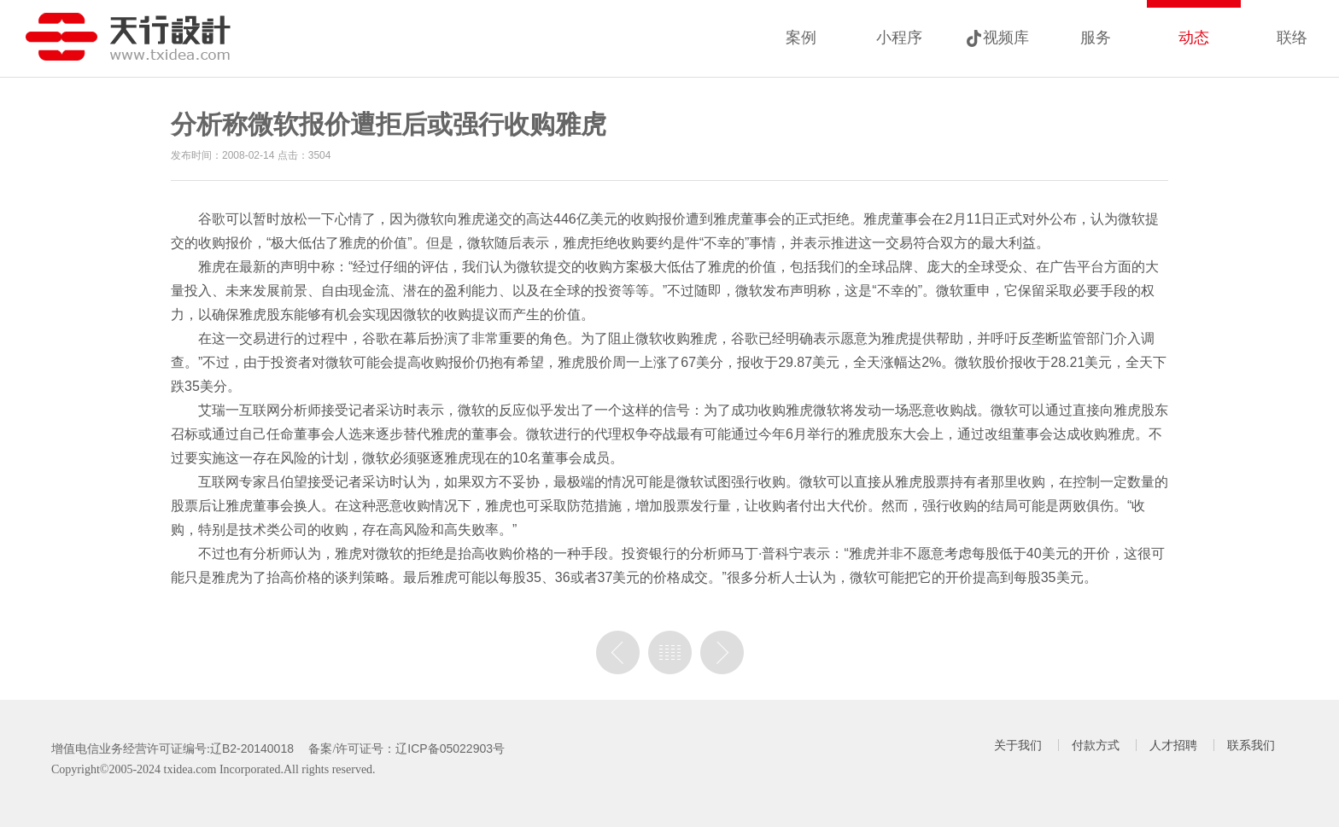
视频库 (1006, 37)
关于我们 (1018, 745)
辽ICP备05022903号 (450, 748)
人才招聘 (1173, 745)
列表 (670, 652)
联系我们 (1251, 745)
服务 (1095, 37)
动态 (1193, 37)
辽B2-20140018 (252, 748)
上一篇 (618, 652)
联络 (1292, 37)
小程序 (899, 37)
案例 (801, 37)
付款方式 (1096, 745)
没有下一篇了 (722, 652)
